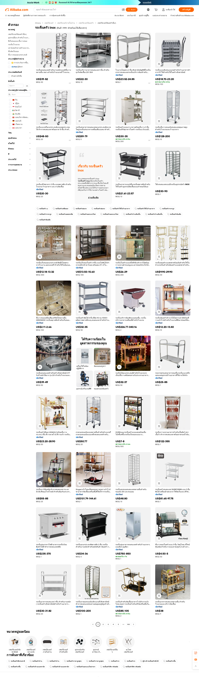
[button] (123, 9)
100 (128, 624)
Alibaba (38, 23)
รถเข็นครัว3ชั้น (169, 661)
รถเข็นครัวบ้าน (36, 661)
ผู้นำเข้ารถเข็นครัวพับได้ (149, 661)
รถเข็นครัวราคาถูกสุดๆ (72, 661)
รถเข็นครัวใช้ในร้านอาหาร (120, 209)
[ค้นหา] (131, 10)
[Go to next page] (133, 624)
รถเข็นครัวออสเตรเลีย (64, 214)
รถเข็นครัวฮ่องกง (80, 209)
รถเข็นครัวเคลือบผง (60, 209)
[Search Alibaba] (78, 9)
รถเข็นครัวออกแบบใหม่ (87, 214)
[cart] (156, 10)
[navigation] (19, 324)
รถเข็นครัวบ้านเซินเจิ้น (131, 214)
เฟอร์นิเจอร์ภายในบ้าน (66, 23)
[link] (195, 653)
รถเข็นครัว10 (113, 661)
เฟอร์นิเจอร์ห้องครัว (86, 23)
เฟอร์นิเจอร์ (49, 23)
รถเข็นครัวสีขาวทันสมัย (109, 667)
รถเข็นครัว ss (42, 209)
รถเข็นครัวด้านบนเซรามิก (35, 667)
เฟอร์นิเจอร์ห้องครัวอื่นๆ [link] (107, 23)
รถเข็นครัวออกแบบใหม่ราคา (84, 667)
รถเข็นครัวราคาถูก (167, 209)
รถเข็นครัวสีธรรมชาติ (16, 661)
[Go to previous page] (93, 624)
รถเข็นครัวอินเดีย (174, 214)
